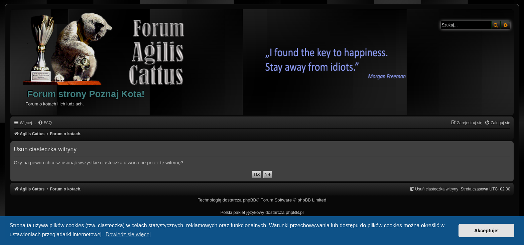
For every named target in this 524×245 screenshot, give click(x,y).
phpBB (249, 199)
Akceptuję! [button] (486, 230)
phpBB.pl (295, 212)
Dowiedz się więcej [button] (128, 234)
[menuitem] (45, 123)
